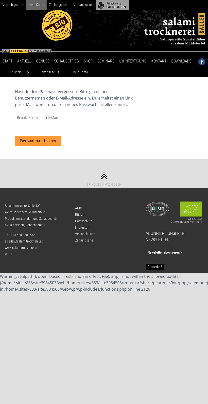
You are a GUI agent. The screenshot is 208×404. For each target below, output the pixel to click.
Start (7, 61)
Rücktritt (81, 215)
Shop (88, 61)
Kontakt (158, 61)
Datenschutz (83, 221)
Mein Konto (36, 5)
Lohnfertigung (132, 61)
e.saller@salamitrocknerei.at (24, 241)
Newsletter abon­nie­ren (165, 252)
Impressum (82, 227)
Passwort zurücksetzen (38, 141)
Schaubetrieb (66, 61)
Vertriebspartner (13, 5)
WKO (8, 254)
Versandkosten (83, 5)
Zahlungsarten (59, 5)
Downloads (181, 61)
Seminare (106, 61)
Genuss (42, 61)
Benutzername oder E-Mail (37, 117)
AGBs (79, 208)
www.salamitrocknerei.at (21, 248)
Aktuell (24, 61)
